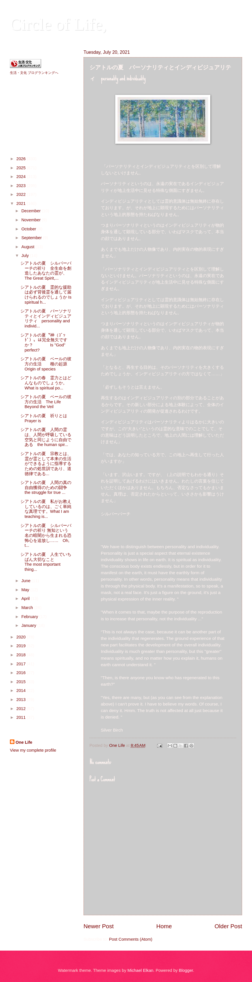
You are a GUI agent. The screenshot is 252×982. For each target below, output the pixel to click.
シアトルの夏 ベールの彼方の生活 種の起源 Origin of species (52, 364)
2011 (21, 717)
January (29, 625)
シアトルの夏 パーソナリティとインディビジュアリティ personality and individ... (45, 318)
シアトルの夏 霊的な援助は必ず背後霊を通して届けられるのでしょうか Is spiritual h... (46, 295)
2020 (21, 637)
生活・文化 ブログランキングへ (34, 73)
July (25, 255)
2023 (21, 185)
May (25, 590)
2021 (21, 203)
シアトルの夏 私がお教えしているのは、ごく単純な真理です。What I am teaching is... (45, 509)
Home (164, 926)
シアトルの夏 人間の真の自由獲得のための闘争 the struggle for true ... (54, 487)
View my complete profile (33, 750)
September (32, 237)
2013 (21, 699)
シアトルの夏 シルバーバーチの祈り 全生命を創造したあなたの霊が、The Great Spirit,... (45, 270)
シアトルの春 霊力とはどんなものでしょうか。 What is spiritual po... (59, 383)
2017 (21, 664)
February (30, 616)
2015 (21, 681)
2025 (21, 168)
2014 (21, 690)
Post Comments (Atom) (130, 939)
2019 (21, 646)
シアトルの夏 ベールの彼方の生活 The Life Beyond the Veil (45, 401)
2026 (21, 158)
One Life (24, 742)
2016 (21, 672)
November (31, 220)
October (29, 229)
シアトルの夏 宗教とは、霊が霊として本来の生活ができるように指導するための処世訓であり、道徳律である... (45, 463)
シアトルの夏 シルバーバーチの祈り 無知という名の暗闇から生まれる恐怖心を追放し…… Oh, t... (45, 535)
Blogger (186, 970)
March (27, 607)
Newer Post (99, 926)
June (26, 580)
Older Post (228, 926)
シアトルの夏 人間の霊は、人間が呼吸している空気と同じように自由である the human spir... (45, 437)
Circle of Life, (58, 24)
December (31, 211)
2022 (21, 194)
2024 (21, 176)
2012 (21, 708)
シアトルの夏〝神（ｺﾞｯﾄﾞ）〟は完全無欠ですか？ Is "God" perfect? (43, 342)
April (26, 598)
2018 (21, 655)
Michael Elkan (140, 970)
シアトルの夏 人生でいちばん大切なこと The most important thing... (52, 562)
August (28, 247)
